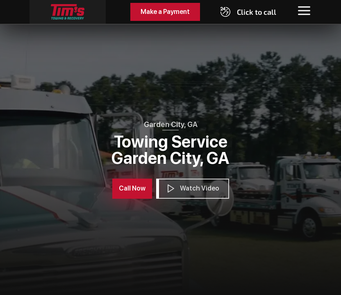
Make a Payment (165, 12)
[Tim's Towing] (68, 12)
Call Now (132, 188)
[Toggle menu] (304, 10)
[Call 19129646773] (248, 12)
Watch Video (192, 188)
